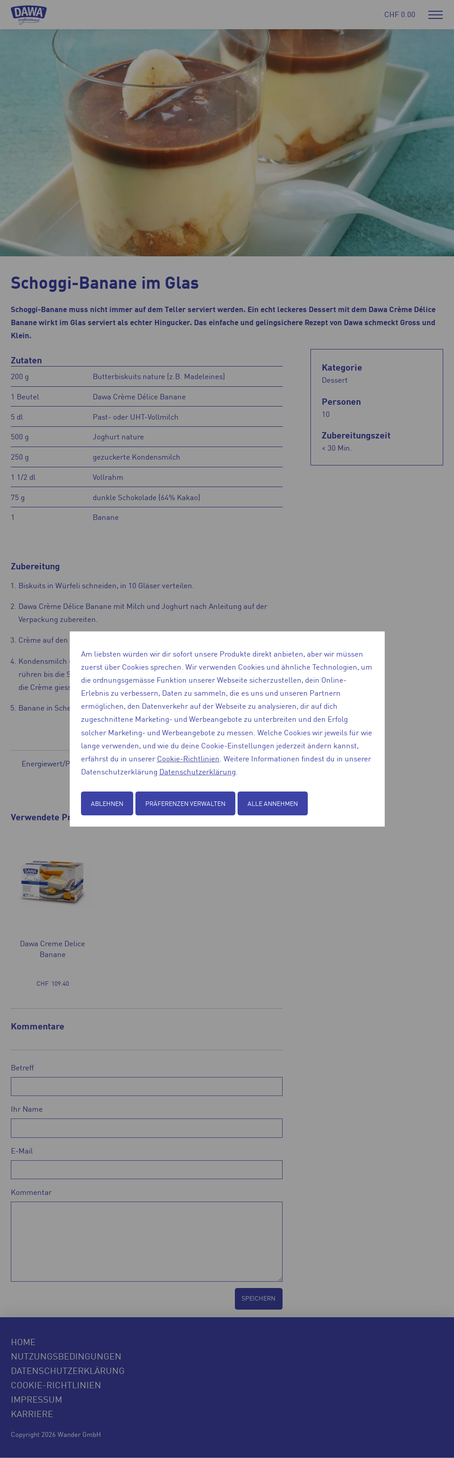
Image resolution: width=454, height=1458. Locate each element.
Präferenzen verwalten (185, 803)
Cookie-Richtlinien (188, 758)
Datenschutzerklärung (197, 771)
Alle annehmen (272, 803)
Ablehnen (107, 803)
